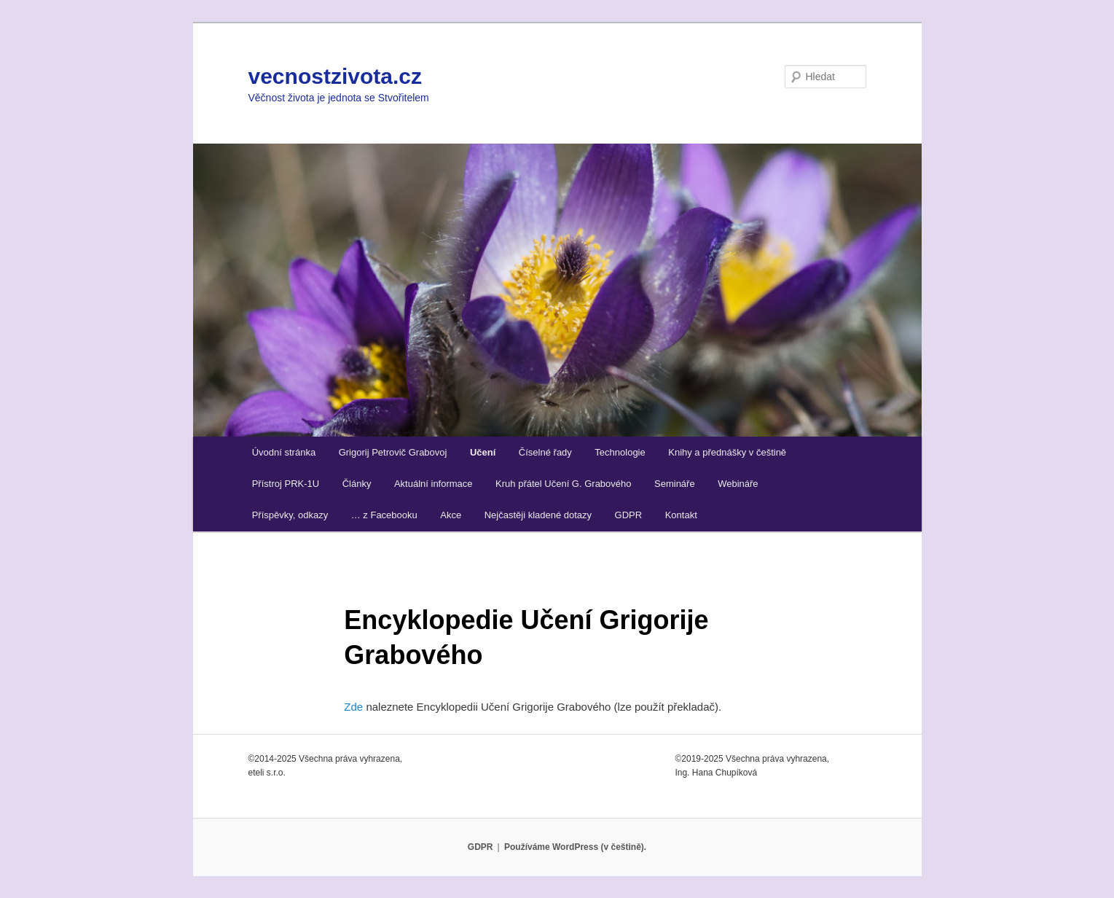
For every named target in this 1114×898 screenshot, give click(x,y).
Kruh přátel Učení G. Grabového (563, 483)
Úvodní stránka (283, 452)
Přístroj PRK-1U (285, 483)
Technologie (620, 452)
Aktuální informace (433, 483)
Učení (482, 452)
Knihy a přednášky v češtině (727, 452)
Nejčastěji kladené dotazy (538, 514)
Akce (450, 514)
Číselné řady (545, 452)
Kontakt (681, 514)
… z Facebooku (384, 514)
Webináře (738, 483)
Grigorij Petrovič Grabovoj (393, 452)
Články (357, 483)
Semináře (674, 483)
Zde (353, 706)
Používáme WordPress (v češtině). (575, 847)
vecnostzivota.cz (335, 76)
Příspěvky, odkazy (290, 514)
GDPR (629, 514)
